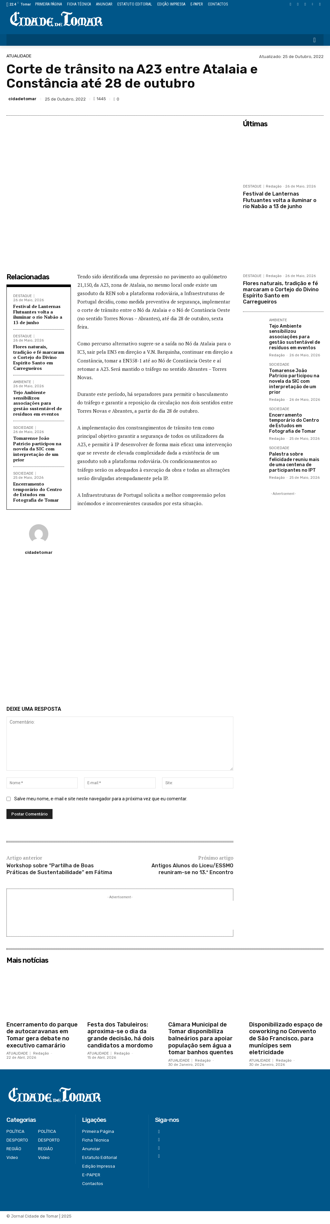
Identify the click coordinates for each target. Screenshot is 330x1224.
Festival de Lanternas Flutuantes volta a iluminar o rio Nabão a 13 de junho (37, 314)
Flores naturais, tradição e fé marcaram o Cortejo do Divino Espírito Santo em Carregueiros (38, 357)
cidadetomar (22, 99)
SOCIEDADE (23, 427)
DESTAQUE (22, 296)
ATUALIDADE (19, 56)
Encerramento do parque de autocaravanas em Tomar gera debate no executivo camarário (42, 1038)
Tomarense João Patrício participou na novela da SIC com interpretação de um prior (37, 449)
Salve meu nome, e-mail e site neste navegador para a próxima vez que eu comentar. (100, 802)
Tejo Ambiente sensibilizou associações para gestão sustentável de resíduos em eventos (37, 403)
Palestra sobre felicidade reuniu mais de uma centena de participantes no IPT (294, 462)
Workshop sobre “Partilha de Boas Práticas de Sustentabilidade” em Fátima (59, 872)
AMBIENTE (22, 382)
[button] (314, 40)
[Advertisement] (119, 633)
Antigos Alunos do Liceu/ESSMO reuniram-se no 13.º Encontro (192, 872)
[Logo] (56, 19)
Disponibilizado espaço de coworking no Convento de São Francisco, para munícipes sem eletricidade (286, 1041)
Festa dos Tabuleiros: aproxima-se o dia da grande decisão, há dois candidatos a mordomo (120, 1038)
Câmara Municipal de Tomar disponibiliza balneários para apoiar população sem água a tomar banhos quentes (200, 1041)
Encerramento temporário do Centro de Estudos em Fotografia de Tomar (37, 492)
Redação (274, 186)
